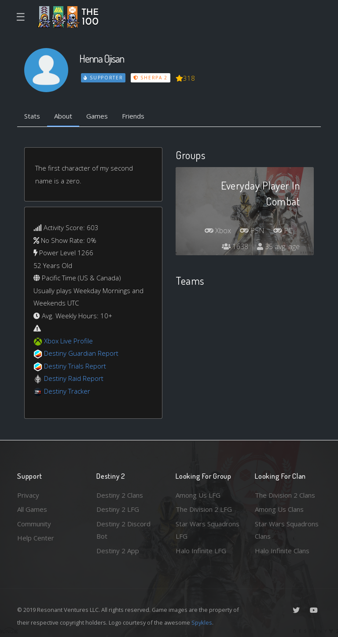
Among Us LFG (198, 495)
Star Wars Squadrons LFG (207, 530)
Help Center (35, 537)
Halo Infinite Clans (282, 550)
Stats (32, 116)
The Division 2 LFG (204, 509)
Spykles (201, 622)
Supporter (103, 78)
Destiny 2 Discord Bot (123, 530)
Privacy (28, 495)
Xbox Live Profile (68, 340)
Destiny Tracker (67, 391)
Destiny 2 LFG (117, 509)
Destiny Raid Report (73, 378)
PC (283, 230)
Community (34, 523)
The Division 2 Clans (285, 495)
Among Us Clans (279, 509)
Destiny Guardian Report (81, 353)
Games (97, 116)
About (63, 116)
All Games (32, 509)
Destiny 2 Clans (119, 495)
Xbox (218, 230)
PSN (252, 230)
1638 (235, 246)
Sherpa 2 (150, 78)
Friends (133, 116)
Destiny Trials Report (75, 365)
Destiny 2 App (117, 550)
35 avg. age (278, 246)
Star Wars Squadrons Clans (287, 530)
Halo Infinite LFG (201, 550)
